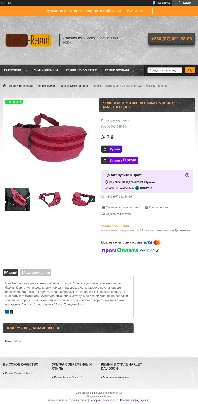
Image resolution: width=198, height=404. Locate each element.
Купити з (123, 160)
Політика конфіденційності (135, 400)
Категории (12, 70)
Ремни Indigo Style (81, 70)
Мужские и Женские (116, 377)
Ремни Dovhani (117, 70)
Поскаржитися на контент (104, 400)
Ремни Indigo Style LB (68, 377)
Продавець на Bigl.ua (99, 396)
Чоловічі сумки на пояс (73, 85)
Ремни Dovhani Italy (18, 373)
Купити (115, 149)
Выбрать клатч (138, 11)
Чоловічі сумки (45, 85)
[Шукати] (190, 70)
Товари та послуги (21, 85)
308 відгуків (163, 2)
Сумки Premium (46, 70)
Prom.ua (117, 392)
